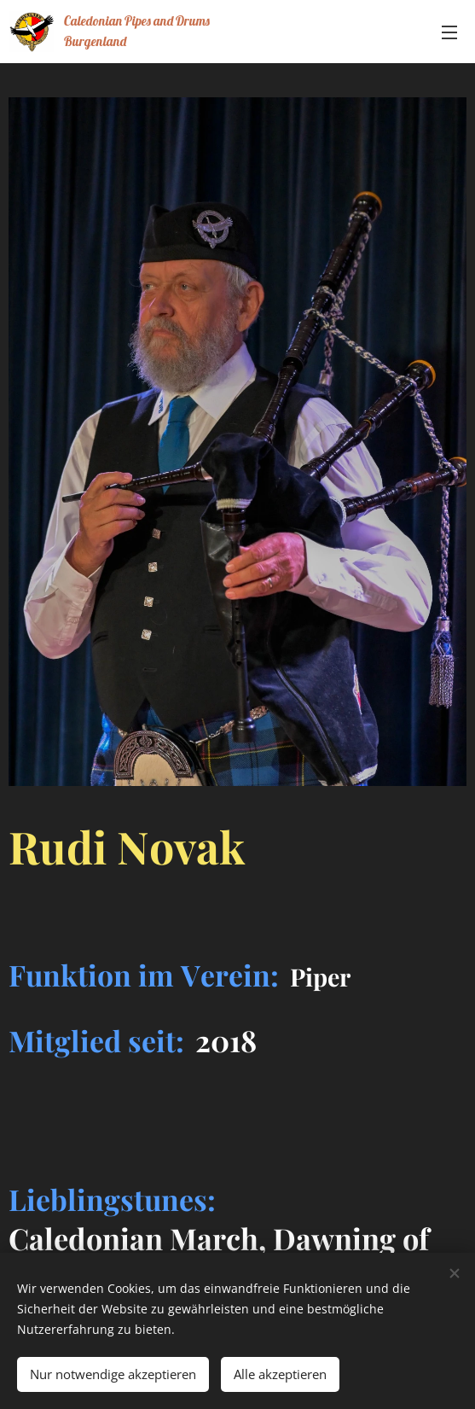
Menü (449, 32)
